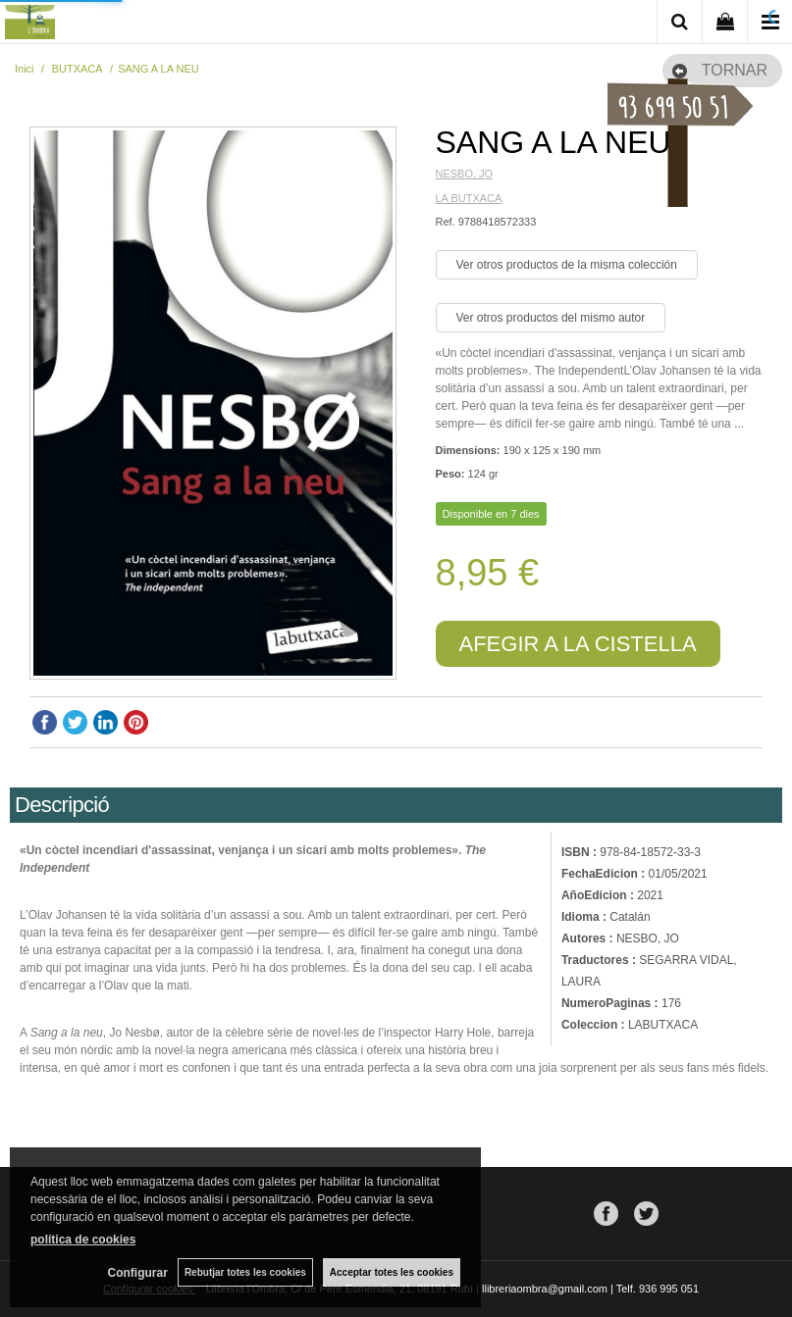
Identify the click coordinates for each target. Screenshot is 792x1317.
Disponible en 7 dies (491, 514)
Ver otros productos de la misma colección (566, 265)
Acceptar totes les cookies (391, 1272)
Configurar (138, 1273)
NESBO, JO (465, 173)
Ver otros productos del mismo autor (551, 318)
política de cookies (82, 1239)
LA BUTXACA (469, 198)
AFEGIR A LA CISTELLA (578, 644)
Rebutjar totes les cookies (245, 1272)
